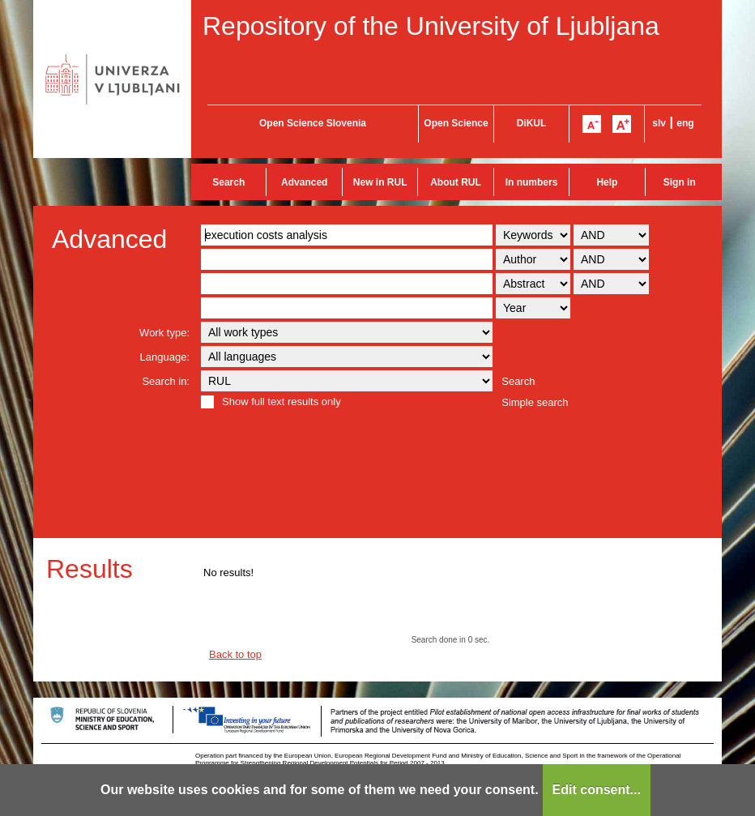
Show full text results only (281, 401)
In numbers (531, 182)
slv (659, 123)
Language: (165, 357)
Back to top (235, 654)
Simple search (534, 402)
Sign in (679, 182)
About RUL (455, 182)
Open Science (456, 123)
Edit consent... (596, 790)
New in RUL (380, 182)
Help (606, 182)
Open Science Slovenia (312, 123)
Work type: (164, 333)
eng (684, 123)
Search (228, 182)
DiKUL (532, 123)
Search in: (166, 381)
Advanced (304, 182)
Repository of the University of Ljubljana (431, 26)
